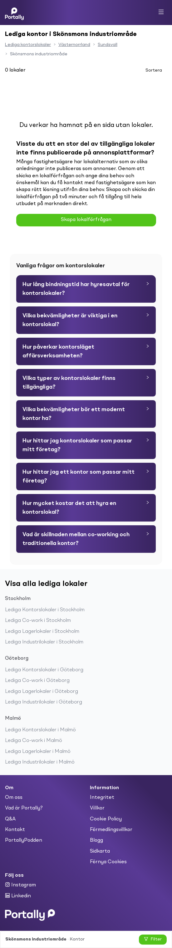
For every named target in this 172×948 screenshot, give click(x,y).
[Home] (14, 12)
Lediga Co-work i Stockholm (38, 620)
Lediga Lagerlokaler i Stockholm (42, 631)
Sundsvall (107, 45)
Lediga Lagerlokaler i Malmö (38, 751)
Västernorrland (74, 45)
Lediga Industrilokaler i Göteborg (43, 702)
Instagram (20, 885)
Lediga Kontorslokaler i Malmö (40, 730)
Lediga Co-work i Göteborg (37, 680)
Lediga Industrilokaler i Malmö (40, 762)
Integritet (102, 797)
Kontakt (15, 829)
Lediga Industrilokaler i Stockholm (44, 642)
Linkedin (18, 896)
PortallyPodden (23, 840)
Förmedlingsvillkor (111, 829)
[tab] (86, 289)
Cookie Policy (106, 819)
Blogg (96, 840)
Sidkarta (100, 851)
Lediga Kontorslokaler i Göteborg (44, 670)
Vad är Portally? (24, 808)
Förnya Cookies (108, 862)
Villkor (97, 808)
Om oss (13, 797)
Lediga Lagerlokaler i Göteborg (41, 691)
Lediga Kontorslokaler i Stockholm (45, 610)
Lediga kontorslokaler (28, 45)
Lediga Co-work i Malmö (33, 740)
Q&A (10, 819)
